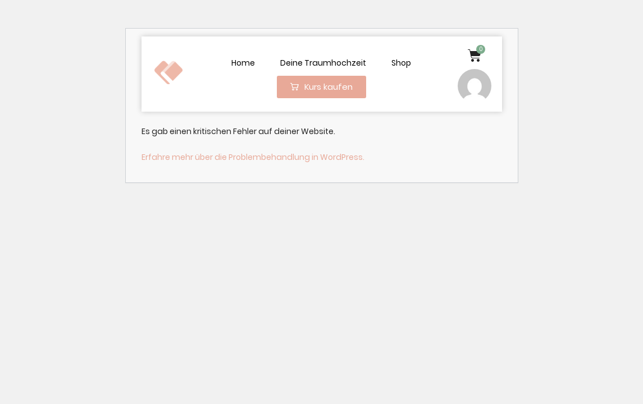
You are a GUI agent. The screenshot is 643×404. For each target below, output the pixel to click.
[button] (321, 87)
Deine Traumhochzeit (323, 62)
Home (243, 62)
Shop (401, 62)
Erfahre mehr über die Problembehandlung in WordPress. (253, 157)
